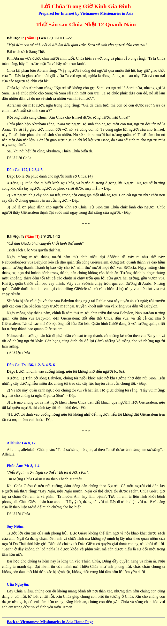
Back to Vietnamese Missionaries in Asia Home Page (50, 622)
